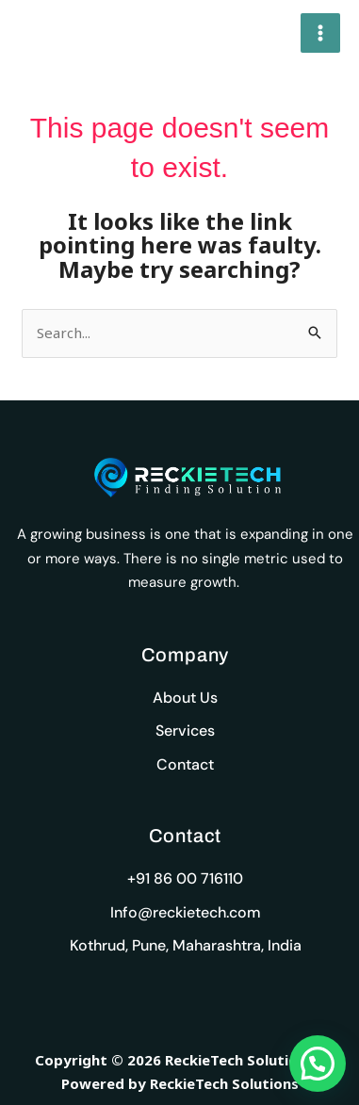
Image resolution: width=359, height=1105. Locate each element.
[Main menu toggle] (321, 33)
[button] (317, 1063)
